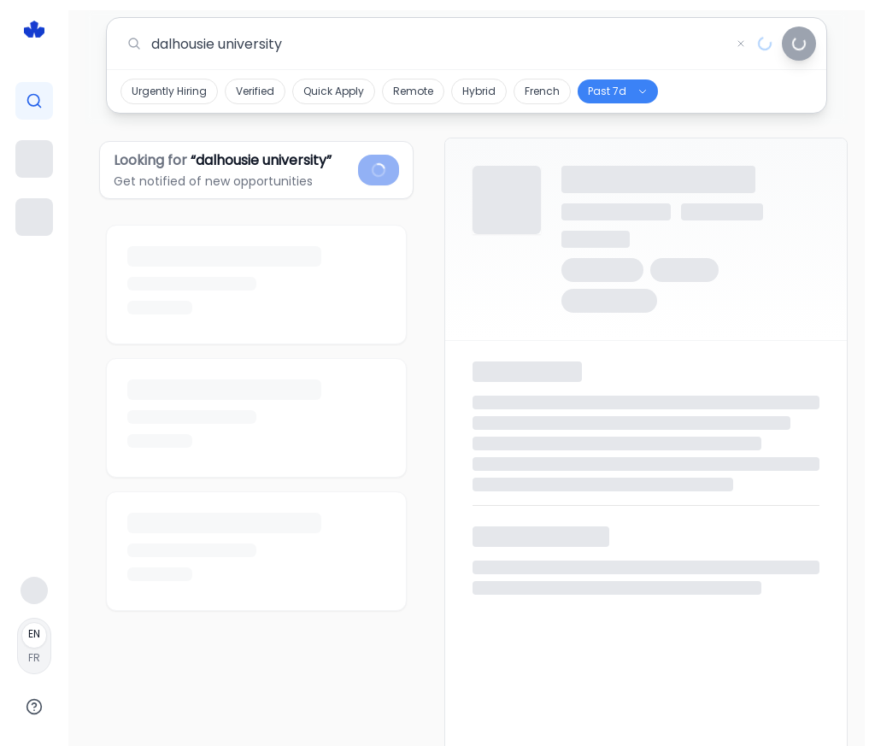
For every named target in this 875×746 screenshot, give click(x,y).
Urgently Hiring (169, 91)
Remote (413, 91)
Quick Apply (333, 91)
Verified (255, 91)
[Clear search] (741, 43)
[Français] (34, 646)
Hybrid (479, 91)
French (542, 91)
